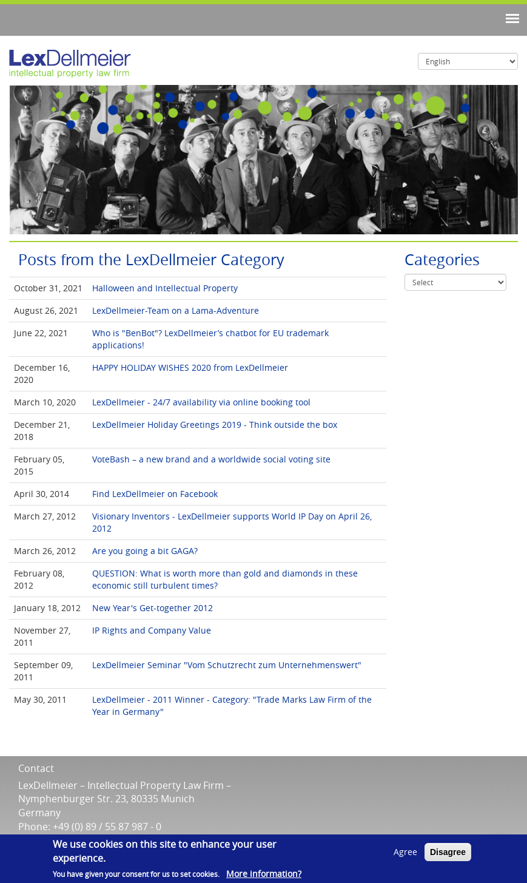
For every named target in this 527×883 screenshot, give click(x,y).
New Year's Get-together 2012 (152, 608)
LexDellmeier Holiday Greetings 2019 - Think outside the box (214, 424)
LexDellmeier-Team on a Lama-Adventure (175, 310)
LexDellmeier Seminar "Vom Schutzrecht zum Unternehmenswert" (226, 665)
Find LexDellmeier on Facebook (155, 493)
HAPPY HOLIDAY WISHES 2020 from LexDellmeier (190, 367)
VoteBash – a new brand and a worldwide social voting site (211, 459)
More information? (263, 873)
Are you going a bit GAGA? (145, 551)
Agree (405, 852)
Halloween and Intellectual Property (165, 288)
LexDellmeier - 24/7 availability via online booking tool (201, 402)
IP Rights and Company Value (151, 630)
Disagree (448, 852)
